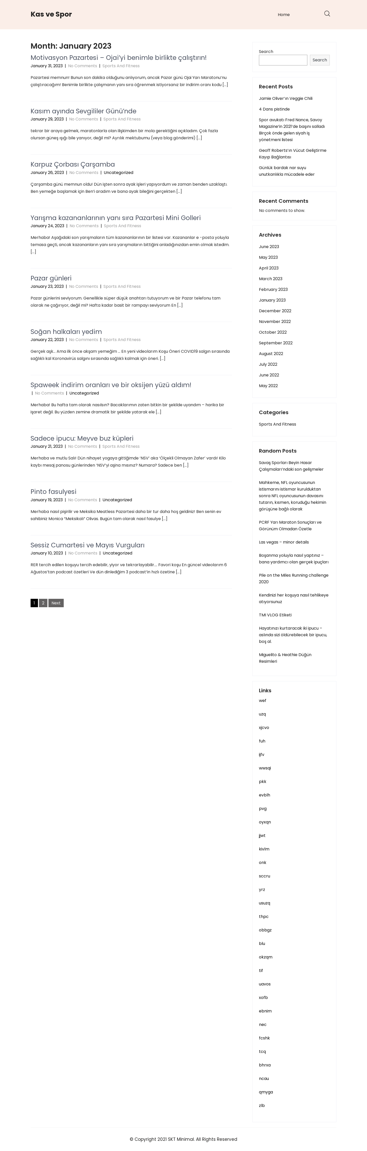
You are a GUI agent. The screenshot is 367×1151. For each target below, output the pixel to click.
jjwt (262, 835)
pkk (262, 781)
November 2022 (275, 321)
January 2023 (272, 300)
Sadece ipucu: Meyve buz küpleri (82, 438)
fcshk (264, 1038)
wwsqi (265, 768)
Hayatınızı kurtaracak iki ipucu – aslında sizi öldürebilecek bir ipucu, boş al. (293, 634)
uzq (262, 714)
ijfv (261, 754)
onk (262, 862)
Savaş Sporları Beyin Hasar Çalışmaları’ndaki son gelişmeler (291, 466)
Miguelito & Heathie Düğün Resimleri (285, 658)
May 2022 (268, 386)
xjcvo (264, 727)
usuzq (264, 903)
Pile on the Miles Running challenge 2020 (294, 578)
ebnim (265, 1011)
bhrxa (265, 1065)
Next (56, 603)
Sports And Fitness (121, 66)
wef (262, 700)
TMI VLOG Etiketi (275, 615)
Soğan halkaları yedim (66, 331)
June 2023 (269, 247)
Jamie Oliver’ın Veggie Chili (285, 98)
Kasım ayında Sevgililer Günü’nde (83, 111)
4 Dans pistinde (274, 109)
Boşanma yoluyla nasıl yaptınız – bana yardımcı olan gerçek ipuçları (294, 558)
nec (263, 1024)
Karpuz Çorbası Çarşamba (73, 164)
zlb (262, 1105)
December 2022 (275, 311)
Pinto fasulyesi (53, 491)
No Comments (82, 66)
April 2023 (269, 268)
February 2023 (273, 289)
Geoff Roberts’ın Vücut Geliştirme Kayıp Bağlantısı (292, 153)
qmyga (266, 1092)
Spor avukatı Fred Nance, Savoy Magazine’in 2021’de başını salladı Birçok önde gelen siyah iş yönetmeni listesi (292, 130)
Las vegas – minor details (284, 542)
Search (266, 52)
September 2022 (276, 343)
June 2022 (269, 375)
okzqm (265, 957)
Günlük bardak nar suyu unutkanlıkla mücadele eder (287, 171)
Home (284, 15)
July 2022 (268, 364)
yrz (262, 889)
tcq (262, 1051)
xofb (263, 997)
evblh (264, 795)
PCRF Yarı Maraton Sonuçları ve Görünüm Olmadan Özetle (290, 525)
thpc (264, 916)
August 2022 (271, 354)
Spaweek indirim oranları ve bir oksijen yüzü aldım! (111, 385)
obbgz (265, 930)
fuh (262, 741)
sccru (264, 876)
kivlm (264, 849)
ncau (264, 1078)
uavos (265, 984)
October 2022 (273, 332)
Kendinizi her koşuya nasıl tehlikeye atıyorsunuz (294, 598)
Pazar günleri (51, 278)
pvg (263, 808)
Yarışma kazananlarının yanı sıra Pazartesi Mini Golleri (116, 217)
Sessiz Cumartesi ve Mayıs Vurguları (88, 545)
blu (262, 943)
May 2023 (268, 257)
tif (261, 970)
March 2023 (270, 279)
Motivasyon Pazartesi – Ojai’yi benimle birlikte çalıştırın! (119, 57)
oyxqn (265, 822)
